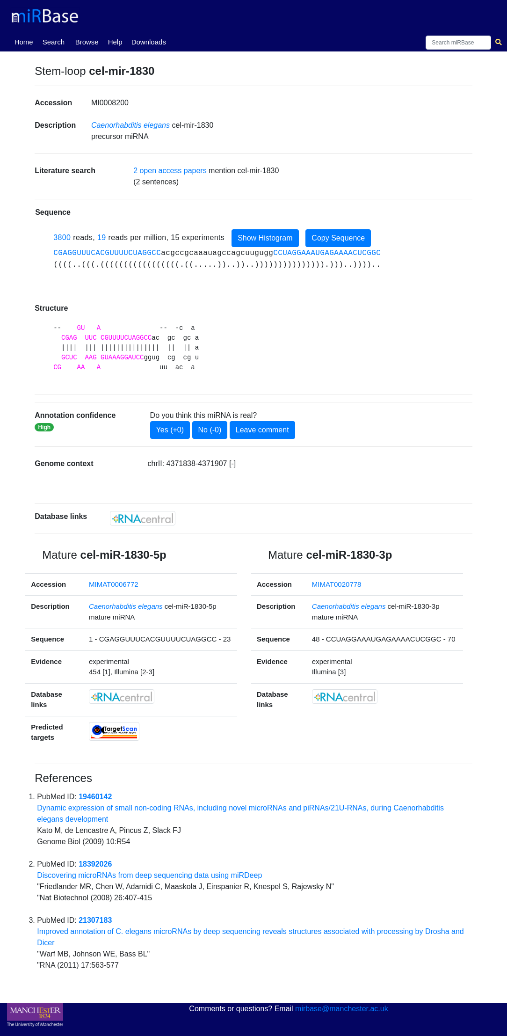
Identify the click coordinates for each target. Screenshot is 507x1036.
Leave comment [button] (262, 430)
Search (54, 42)
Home (25, 41)
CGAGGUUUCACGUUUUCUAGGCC (107, 253)
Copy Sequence (338, 238)
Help (115, 42)
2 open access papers (170, 171)
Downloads (148, 42)
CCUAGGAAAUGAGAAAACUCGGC (327, 253)
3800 (62, 237)
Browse (87, 42)
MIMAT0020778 (337, 584)
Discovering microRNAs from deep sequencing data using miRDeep (149, 875)
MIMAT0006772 (113, 584)
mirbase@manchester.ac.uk (341, 1009)
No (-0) (210, 430)
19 (101, 237)
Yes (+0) (170, 430)
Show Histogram (265, 238)
